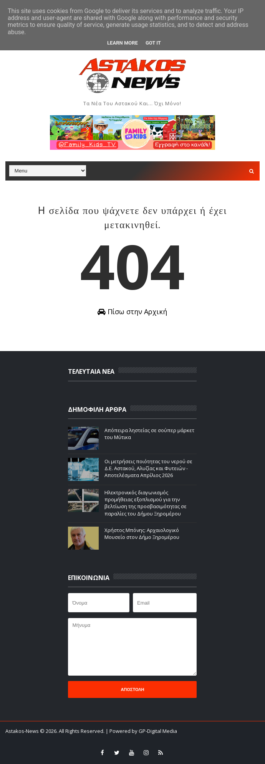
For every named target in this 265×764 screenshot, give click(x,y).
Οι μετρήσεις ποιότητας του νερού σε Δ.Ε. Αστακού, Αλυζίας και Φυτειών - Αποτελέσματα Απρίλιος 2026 (148, 468)
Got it (153, 43)
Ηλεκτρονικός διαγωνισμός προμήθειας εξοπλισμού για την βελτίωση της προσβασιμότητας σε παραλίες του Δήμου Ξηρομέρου (145, 503)
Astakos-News (22, 731)
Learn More (122, 43)
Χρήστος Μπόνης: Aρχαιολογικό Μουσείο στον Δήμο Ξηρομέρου (141, 533)
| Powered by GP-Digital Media (141, 731)
